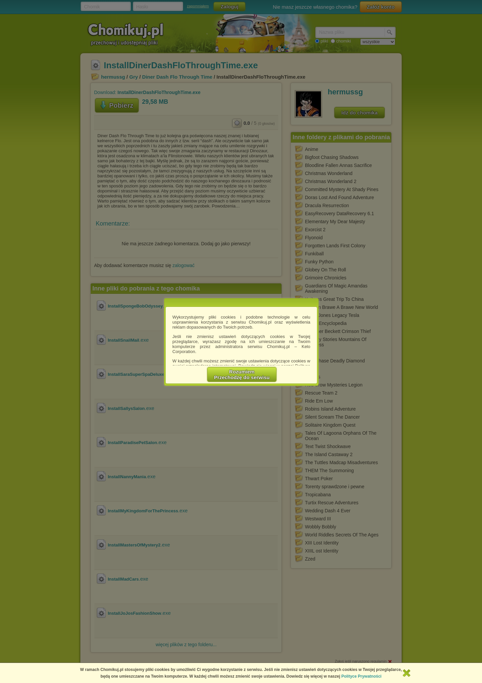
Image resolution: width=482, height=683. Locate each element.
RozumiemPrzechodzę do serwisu (242, 374)
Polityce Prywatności (361, 676)
